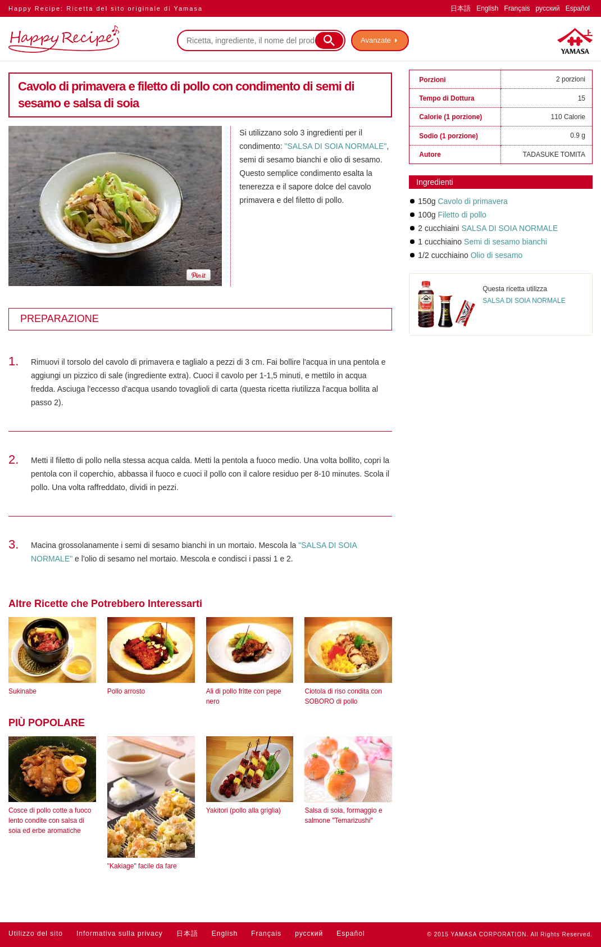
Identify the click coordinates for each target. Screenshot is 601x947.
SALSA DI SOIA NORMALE (509, 228)
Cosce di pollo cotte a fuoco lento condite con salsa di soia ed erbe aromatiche (49, 820)
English (487, 8)
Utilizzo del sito (35, 933)
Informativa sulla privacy (119, 933)
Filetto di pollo (462, 214)
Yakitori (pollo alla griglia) (243, 810)
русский (548, 8)
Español (578, 8)
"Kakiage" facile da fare (142, 866)
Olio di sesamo (497, 255)
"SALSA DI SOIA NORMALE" (336, 146)
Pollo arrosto (126, 691)
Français (517, 8)
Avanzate (376, 40)
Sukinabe (22, 691)
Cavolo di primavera (473, 201)
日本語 (460, 8)
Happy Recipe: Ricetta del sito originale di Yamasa (105, 8)
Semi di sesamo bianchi (505, 241)
